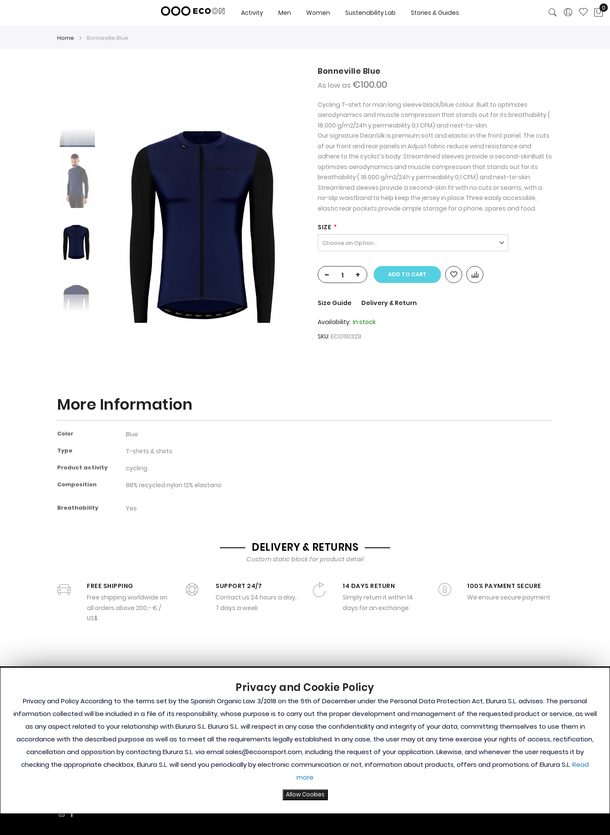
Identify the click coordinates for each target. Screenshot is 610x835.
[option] (76, 241)
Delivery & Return (389, 303)
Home (65, 38)
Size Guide (335, 303)
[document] (305, 740)
